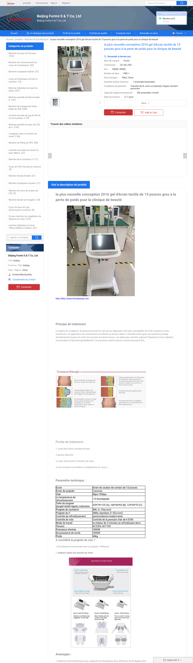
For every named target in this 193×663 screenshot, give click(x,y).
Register (66, 3)
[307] (23, 89)
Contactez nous (123, 33)
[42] (23, 63)
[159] (24, 126)
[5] (25, 168)
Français (177, 33)
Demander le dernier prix (119, 56)
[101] (24, 98)
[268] (23, 107)
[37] (22, 226)
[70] (24, 200)
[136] (23, 135)
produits (27, 3)
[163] (25, 217)
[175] (24, 116)
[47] (23, 151)
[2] (23, 192)
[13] (23, 80)
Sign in (54, 3)
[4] (21, 208)
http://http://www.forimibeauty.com (72, 298)
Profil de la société (71, 33)
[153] (22, 54)
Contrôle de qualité (98, 33)
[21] (22, 176)
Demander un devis (149, 33)
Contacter (24, 287)
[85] (23, 143)
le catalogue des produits (40, 33)
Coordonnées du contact (24, 279)
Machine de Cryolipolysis (36, 39)
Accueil (14, 33)
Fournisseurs (42, 3)
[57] (24, 71)
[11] (23, 159)
